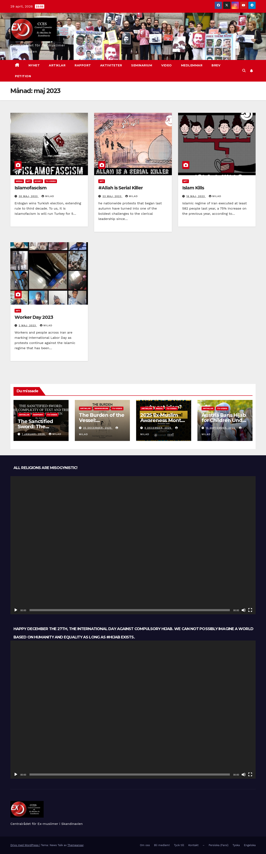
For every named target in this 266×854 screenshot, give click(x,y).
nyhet (34, 65)
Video (166, 65)
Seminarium (141, 65)
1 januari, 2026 (34, 434)
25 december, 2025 (98, 427)
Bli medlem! (162, 845)
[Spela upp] (16, 610)
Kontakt (193, 845)
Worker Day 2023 (34, 317)
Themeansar (76, 845)
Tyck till (179, 845)
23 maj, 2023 (112, 196)
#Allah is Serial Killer (120, 188)
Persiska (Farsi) (218, 845)
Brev (216, 65)
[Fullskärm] (250, 610)
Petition (23, 76)
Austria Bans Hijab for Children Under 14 (224, 420)
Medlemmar (192, 65)
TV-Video (51, 181)
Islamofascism (31, 188)
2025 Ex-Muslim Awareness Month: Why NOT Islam (163, 420)
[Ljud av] (243, 610)
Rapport (83, 65)
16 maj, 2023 (196, 196)
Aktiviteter (111, 65)
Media (19, 181)
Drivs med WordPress (24, 845)
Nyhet (38, 181)
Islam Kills (193, 188)
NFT (29, 181)
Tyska (236, 845)
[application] (133, 545)
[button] (244, 71)
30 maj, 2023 (29, 196)
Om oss (145, 845)
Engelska (250, 845)
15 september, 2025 (221, 427)
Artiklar (57, 65)
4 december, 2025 (158, 427)
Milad (48, 196)
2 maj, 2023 (28, 325)
